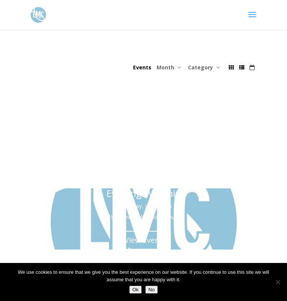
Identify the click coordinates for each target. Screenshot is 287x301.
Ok (135, 289)
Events (142, 67)
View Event (143, 168)
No (151, 289)
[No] (277, 282)
